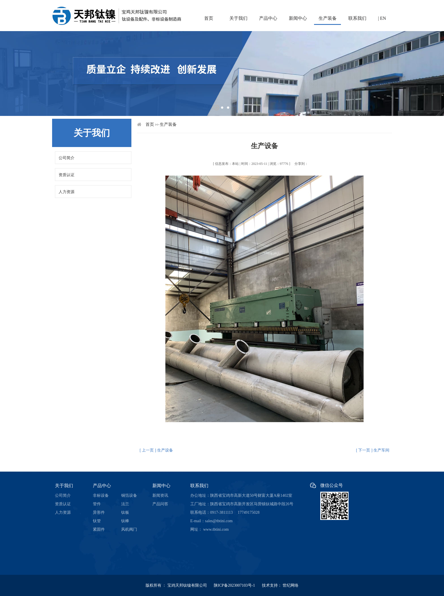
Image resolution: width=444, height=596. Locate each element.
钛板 (125, 512)
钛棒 (125, 521)
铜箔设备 (129, 495)
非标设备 (101, 495)
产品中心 (268, 18)
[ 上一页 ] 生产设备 (156, 450)
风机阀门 (129, 529)
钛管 (97, 521)
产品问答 (160, 504)
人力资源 (66, 192)
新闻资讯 (160, 495)
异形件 (99, 512)
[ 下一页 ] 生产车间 (372, 450)
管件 (97, 504)
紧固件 (99, 529)
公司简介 (66, 158)
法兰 (125, 504)
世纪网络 (290, 585)
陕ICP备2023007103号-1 (237, 585)
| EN (382, 18)
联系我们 (357, 18)
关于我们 (238, 18)
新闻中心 (298, 18)
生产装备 (328, 18)
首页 (208, 18)
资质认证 (66, 175)
